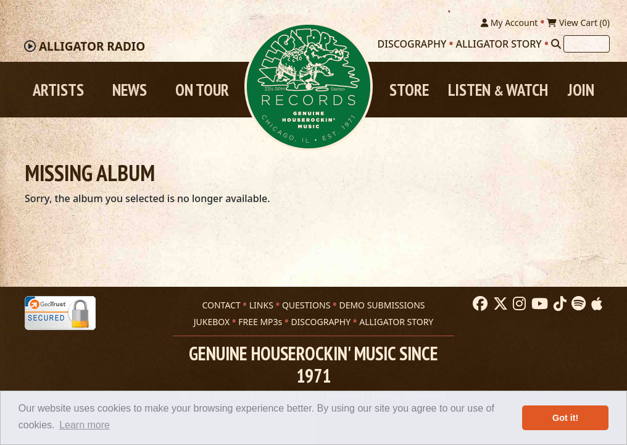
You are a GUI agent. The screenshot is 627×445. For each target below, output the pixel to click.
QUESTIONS (306, 305)
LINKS (261, 305)
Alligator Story (499, 44)
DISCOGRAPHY (321, 322)
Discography (412, 44)
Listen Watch (498, 89)
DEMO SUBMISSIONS (382, 305)
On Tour (202, 89)
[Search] (556, 44)
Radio (92, 46)
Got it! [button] (565, 418)
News (129, 89)
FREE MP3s (260, 322)
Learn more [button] (84, 425)
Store (409, 89)
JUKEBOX (212, 322)
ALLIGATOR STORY (396, 322)
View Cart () (578, 22)
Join (581, 89)
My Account (509, 22)
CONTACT (221, 305)
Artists (58, 89)
